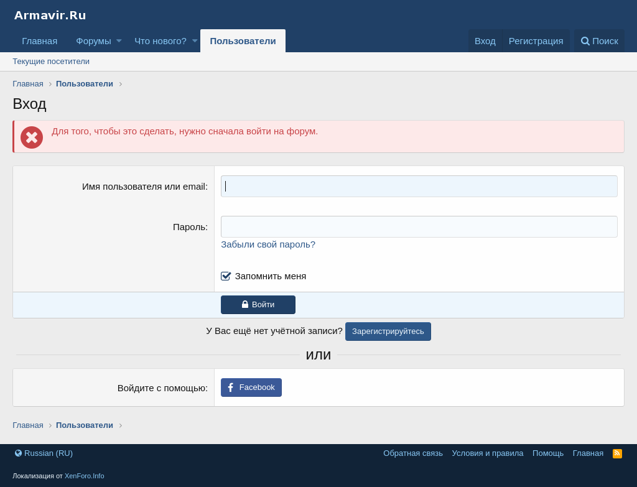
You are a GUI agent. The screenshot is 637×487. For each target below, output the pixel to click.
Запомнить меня (271, 276)
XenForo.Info (85, 476)
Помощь (548, 453)
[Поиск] (599, 40)
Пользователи (243, 40)
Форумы (93, 40)
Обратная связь (413, 453)
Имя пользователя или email (143, 186)
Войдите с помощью (161, 388)
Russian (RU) (44, 453)
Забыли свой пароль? (268, 244)
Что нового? (160, 40)
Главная (39, 40)
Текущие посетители (51, 61)
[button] (119, 40)
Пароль (189, 226)
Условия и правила (488, 453)
